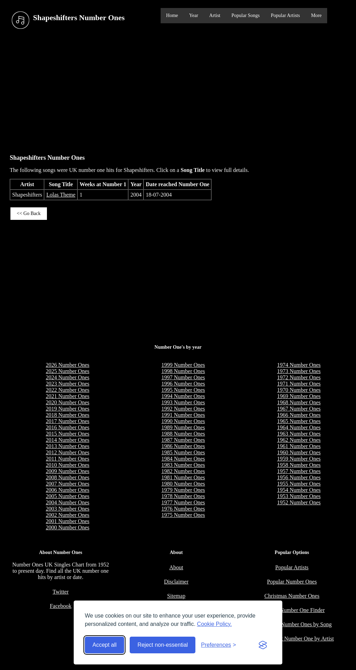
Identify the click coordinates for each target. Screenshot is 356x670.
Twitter (60, 592)
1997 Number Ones (183, 377)
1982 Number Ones (183, 471)
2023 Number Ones (67, 384)
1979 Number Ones (183, 490)
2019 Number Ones (67, 409)
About (176, 567)
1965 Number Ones (299, 421)
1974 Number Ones (299, 365)
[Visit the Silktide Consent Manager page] (262, 645)
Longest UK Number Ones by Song (292, 624)
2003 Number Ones (67, 509)
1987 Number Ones (183, 440)
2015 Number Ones (67, 434)
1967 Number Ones (299, 409)
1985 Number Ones (183, 452)
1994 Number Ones (183, 396)
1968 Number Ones (299, 402)
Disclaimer (176, 582)
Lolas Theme (60, 195)
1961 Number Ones (299, 446)
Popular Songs (246, 15)
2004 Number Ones (67, 502)
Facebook (60, 606)
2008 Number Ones (67, 477)
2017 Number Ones (67, 421)
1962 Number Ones (299, 440)
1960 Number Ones (299, 452)
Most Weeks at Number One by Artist (292, 639)
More (316, 15)
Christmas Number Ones (291, 596)
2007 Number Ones (67, 484)
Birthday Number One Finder (292, 610)
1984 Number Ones (183, 459)
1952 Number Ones (299, 502)
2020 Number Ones (67, 402)
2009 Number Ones (67, 471)
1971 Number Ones (299, 384)
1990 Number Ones (183, 421)
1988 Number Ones (183, 434)
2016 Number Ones (67, 427)
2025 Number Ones (67, 371)
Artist (214, 15)
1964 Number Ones (299, 427)
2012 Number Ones (67, 452)
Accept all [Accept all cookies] (104, 645)
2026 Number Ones (67, 365)
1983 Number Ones (183, 465)
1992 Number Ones (183, 409)
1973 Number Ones (299, 371)
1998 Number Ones (183, 371)
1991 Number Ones (183, 415)
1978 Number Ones (183, 496)
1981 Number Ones (183, 477)
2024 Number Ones (67, 377)
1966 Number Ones (299, 415)
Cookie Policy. (214, 624)
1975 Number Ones (183, 515)
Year (193, 15)
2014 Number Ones (67, 440)
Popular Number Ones (292, 582)
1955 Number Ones (299, 484)
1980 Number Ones (183, 484)
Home (172, 15)
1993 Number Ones (183, 402)
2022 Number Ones (67, 390)
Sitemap (176, 596)
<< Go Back (29, 213)
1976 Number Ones (183, 509)
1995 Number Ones (183, 390)
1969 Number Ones (299, 396)
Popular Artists (285, 15)
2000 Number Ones (67, 527)
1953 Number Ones (299, 496)
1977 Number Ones (183, 502)
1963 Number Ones (299, 434)
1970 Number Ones (299, 390)
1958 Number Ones (299, 465)
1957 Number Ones (299, 471)
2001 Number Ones (67, 521)
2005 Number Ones (67, 496)
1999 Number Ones (183, 365)
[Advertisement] (178, 90)
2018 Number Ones (67, 415)
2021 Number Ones (67, 396)
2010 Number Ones (67, 465)
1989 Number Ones (183, 427)
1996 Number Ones (183, 384)
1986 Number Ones (183, 446)
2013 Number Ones (67, 446)
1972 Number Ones (299, 377)
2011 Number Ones (67, 459)
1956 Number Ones (299, 477)
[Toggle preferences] (218, 645)
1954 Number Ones (299, 490)
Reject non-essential (162, 645)
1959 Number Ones (299, 459)
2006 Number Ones (67, 490)
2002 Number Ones (67, 515)
